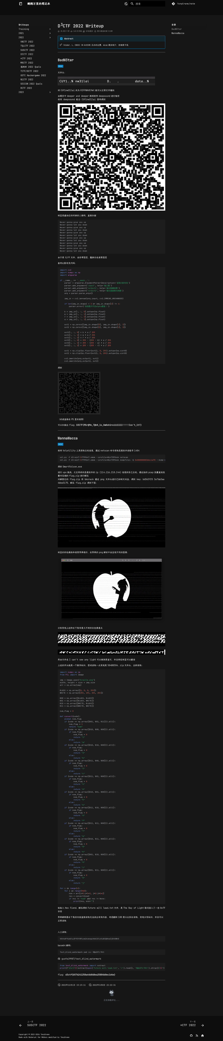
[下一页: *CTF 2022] (191, 1024)
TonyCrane (45, 1034)
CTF (79, 11)
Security (57, 11)
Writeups (90, 11)
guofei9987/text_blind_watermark (79, 958)
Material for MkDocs (38, 1037)
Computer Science (37, 11)
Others (102, 11)
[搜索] (147, 4)
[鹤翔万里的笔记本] (20, 4)
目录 (174, 24)
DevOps (69, 11)
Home (21, 11)
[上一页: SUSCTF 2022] (33, 1024)
